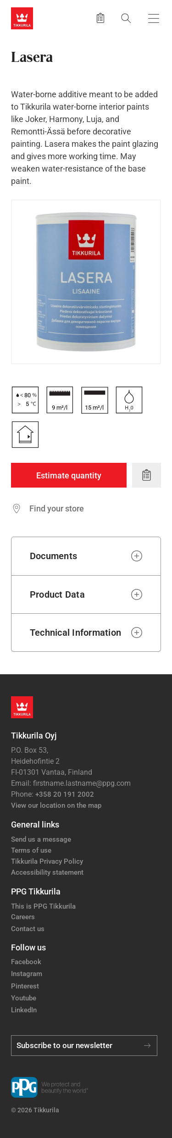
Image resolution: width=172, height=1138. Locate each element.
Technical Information (75, 632)
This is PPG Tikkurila (43, 906)
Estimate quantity (68, 475)
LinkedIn (24, 1010)
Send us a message (41, 839)
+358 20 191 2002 (64, 794)
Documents (53, 555)
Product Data (57, 594)
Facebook (26, 962)
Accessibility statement (47, 872)
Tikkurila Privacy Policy (47, 861)
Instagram (26, 974)
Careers (23, 917)
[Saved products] (100, 18)
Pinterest (25, 986)
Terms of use (31, 850)
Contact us (27, 929)
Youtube (23, 998)
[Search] (126, 18)
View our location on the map (56, 805)
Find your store (56, 508)
